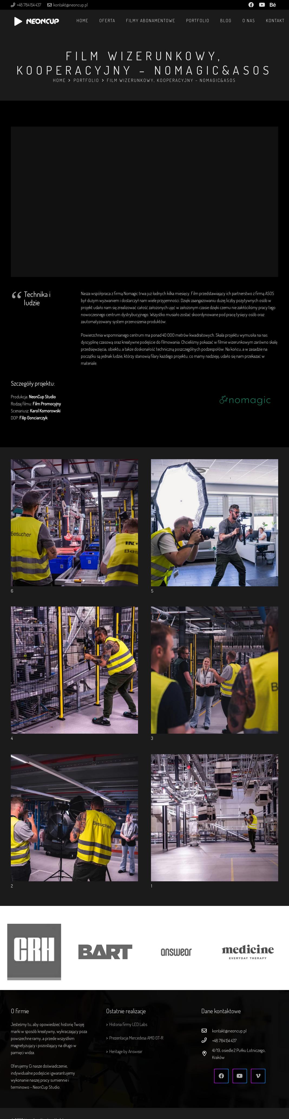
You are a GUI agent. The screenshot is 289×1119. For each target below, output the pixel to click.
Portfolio (86, 80)
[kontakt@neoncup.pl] (206, 1030)
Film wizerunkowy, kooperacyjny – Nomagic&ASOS (171, 80)
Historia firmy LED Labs (128, 1024)
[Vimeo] (258, 1076)
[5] (214, 462)
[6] (74, 462)
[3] (214, 610)
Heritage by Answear (125, 1051)
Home (59, 80)
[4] (74, 610)
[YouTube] (240, 1076)
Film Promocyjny (47, 403)
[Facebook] (221, 1076)
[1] (214, 757)
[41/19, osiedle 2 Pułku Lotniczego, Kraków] (206, 1053)
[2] (74, 757)
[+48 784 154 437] (206, 1040)
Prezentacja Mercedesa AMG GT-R (136, 1038)
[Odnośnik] (36, 23)
